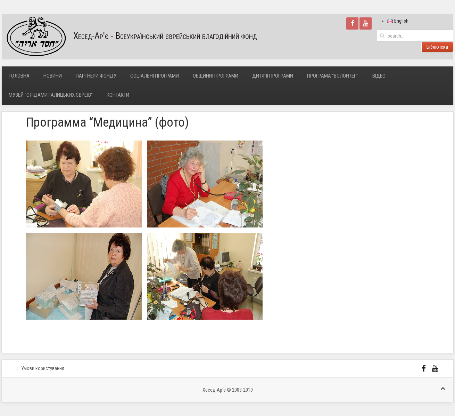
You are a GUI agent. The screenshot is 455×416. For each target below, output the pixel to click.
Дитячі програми (272, 76)
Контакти (118, 95)
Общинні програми (215, 76)
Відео (379, 76)
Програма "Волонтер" (332, 76)
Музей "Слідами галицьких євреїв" (51, 95)
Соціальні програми (154, 76)
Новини (52, 76)
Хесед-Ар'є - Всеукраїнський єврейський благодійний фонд (129, 36)
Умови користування (42, 368)
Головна (19, 76)
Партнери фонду (96, 76)
